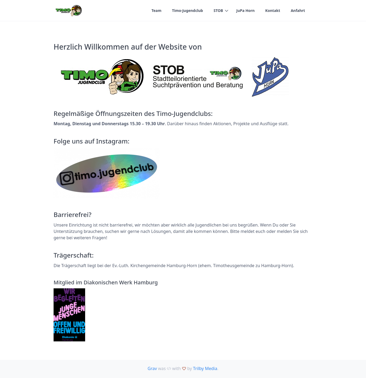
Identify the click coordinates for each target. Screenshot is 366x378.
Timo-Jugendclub (187, 10)
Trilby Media (205, 368)
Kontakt (272, 10)
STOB (218, 10)
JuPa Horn (245, 10)
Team (156, 10)
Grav (152, 368)
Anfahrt (298, 10)
